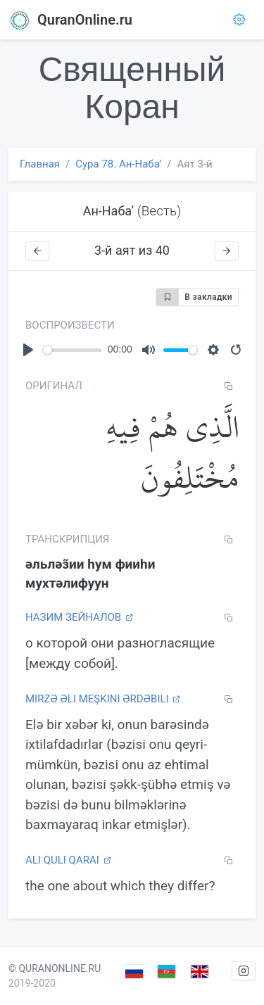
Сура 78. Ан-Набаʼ (118, 164)
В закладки (194, 297)
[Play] (28, 350)
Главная (40, 164)
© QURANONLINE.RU (54, 968)
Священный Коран (132, 88)
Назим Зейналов (79, 617)
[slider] (72, 350)
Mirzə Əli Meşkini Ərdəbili (102, 699)
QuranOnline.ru (70, 19)
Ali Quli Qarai (68, 860)
